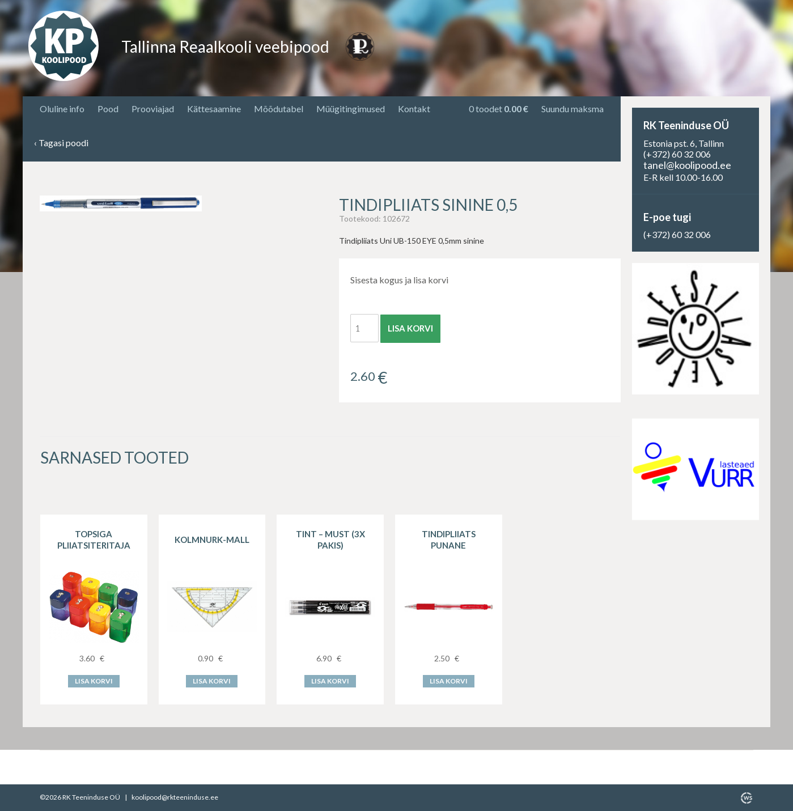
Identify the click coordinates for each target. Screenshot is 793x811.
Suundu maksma (572, 108)
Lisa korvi (410, 328)
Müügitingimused (350, 108)
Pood (107, 108)
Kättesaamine (214, 108)
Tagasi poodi (61, 143)
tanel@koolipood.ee (687, 165)
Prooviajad (153, 108)
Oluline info (62, 108)
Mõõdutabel (278, 108)
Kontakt (414, 108)
